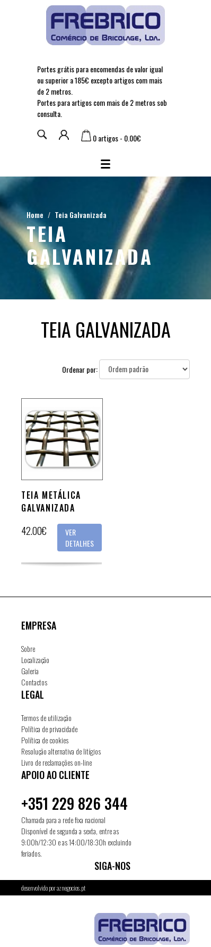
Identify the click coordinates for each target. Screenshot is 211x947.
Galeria (30, 670)
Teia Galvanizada (81, 214)
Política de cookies (44, 739)
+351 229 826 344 (74, 803)
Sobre (28, 648)
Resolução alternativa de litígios (61, 751)
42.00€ (34, 531)
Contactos (34, 682)
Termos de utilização (46, 717)
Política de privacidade (49, 728)
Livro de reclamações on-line (56, 762)
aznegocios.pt (71, 887)
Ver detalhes (79, 537)
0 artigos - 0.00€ (111, 138)
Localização (35, 659)
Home (35, 214)
